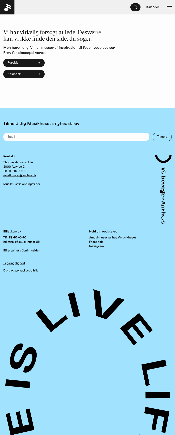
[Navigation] (169, 7)
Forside (13, 62)
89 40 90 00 (17, 171)
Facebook (96, 241)
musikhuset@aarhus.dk (19, 175)
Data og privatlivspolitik (20, 270)
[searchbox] (137, 7)
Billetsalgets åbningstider (21, 250)
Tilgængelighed (14, 263)
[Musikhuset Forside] (7, 7)
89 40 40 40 (17, 237)
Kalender (14, 74)
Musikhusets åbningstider (21, 184)
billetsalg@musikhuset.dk (21, 241)
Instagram (96, 246)
